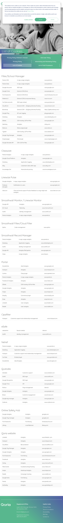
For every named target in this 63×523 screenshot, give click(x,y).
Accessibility (46, 512)
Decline (52, 19)
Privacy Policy (30, 11)
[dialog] (31, 13)
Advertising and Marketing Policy (45, 61)
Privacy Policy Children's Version (17, 58)
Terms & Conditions (48, 509)
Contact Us (46, 516)
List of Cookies (17, 65)
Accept (40, 19)
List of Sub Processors (46, 65)
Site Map (45, 514)
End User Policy (46, 58)
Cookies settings (28, 19)
